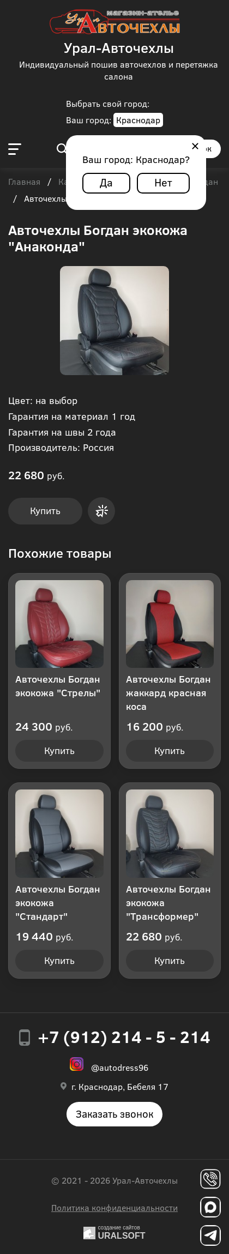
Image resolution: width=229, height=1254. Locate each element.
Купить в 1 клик (101, 510)
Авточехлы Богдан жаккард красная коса (168, 692)
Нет (163, 181)
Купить (45, 510)
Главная (24, 182)
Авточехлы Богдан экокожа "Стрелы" (57, 685)
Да (106, 181)
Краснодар (138, 119)
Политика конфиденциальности (114, 1207)
